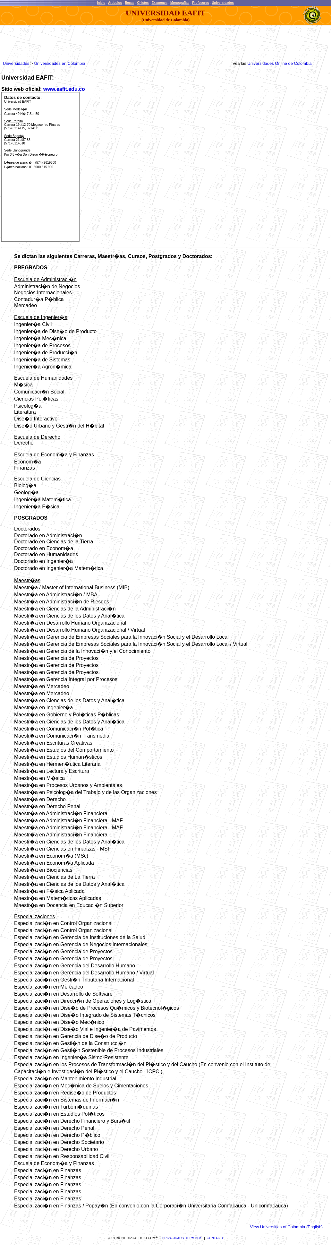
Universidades (222, 2)
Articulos (115, 2)
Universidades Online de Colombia (279, 63)
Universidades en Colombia (59, 63)
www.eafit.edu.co (64, 89)
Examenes (159, 2)
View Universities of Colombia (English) (286, 1226)
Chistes (143, 2)
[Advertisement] (118, 43)
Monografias (179, 2)
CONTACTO (216, 1238)
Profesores (200, 2)
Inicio (101, 2)
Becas (129, 2)
